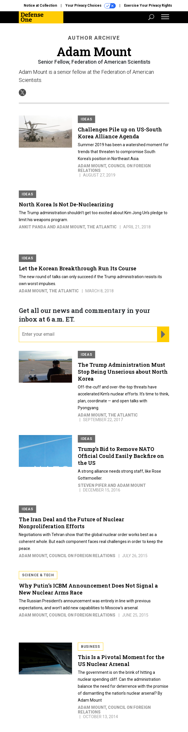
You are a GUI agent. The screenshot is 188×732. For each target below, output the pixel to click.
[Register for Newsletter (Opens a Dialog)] (163, 334)
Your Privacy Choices (90, 5)
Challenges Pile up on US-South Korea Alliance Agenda (120, 133)
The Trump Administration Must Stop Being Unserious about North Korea (123, 371)
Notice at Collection (40, 5)
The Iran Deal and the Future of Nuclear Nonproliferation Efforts (71, 523)
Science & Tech (38, 575)
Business (90, 647)
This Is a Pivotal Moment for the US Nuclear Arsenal (121, 660)
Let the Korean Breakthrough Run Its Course (77, 268)
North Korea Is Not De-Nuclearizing (66, 204)
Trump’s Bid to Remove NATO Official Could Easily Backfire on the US (121, 455)
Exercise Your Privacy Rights (148, 5)
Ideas (86, 119)
